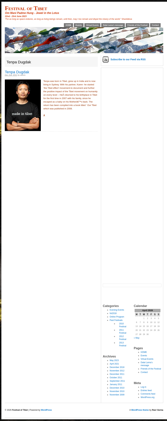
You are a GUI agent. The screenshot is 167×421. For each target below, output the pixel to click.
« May (136, 338)
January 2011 (116, 384)
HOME (68, 25)
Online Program (117, 317)
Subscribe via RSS (128, 59)
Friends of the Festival (137, 25)
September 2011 (117, 381)
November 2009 (117, 395)
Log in (143, 387)
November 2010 (117, 391)
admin (22, 75)
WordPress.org (147, 397)
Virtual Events (92, 25)
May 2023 (114, 360)
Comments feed (148, 394)
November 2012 (117, 370)
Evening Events (117, 310)
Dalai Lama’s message (113, 25)
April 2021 (114, 364)
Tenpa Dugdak (17, 72)
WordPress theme (140, 410)
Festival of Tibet (26, 8)
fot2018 (113, 313)
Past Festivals (116, 320)
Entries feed (146, 390)
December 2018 (117, 367)
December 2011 (117, 374)
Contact (155, 25)
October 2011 (116, 377)
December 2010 (117, 388)
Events (79, 25)
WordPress (46, 410)
